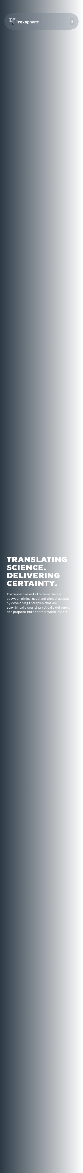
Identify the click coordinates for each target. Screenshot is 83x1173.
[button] (72, 21)
